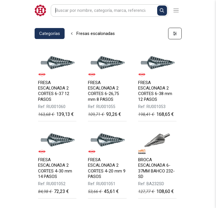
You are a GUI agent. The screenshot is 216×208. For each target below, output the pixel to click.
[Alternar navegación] (176, 10)
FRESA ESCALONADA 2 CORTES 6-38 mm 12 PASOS (155, 91)
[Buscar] (162, 10)
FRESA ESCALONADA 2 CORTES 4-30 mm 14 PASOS (55, 168)
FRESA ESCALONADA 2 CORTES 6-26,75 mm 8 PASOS (103, 91)
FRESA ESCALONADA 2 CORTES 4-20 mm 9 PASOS (106, 168)
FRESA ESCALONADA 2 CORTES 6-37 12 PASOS (53, 91)
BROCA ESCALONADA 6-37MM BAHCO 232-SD (156, 168)
